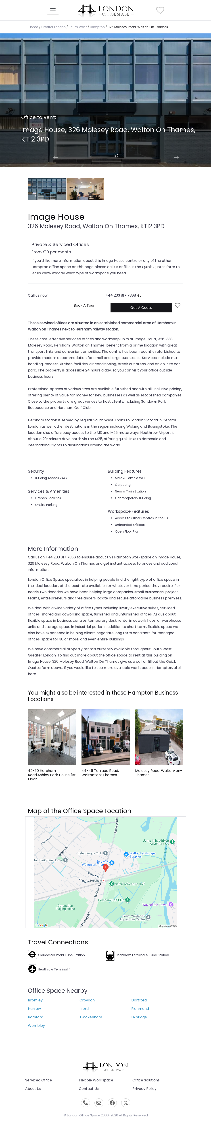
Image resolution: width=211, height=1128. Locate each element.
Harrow (34, 1008)
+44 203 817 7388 (123, 295)
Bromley (35, 1000)
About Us (33, 1088)
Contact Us (89, 1088)
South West (78, 27)
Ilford (84, 1008)
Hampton (97, 27)
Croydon (87, 1000)
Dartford (139, 1000)
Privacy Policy (144, 1088)
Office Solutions (146, 1080)
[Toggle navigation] (53, 10)
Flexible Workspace (96, 1080)
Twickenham (90, 1017)
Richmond (140, 1008)
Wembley (36, 1025)
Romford (35, 1017)
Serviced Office (38, 1080)
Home (33, 27)
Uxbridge (139, 1017)
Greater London (53, 27)
